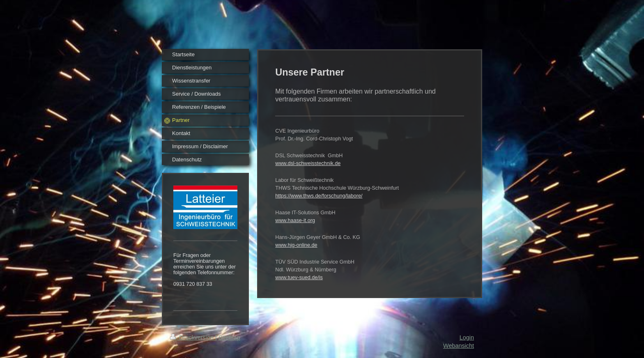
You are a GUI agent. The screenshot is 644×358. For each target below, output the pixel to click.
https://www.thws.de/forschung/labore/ (318, 196)
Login (467, 337)
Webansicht (458, 345)
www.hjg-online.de (296, 245)
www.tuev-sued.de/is (299, 277)
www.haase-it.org (295, 220)
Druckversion (192, 337)
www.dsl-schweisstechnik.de (307, 163)
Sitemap (229, 337)
